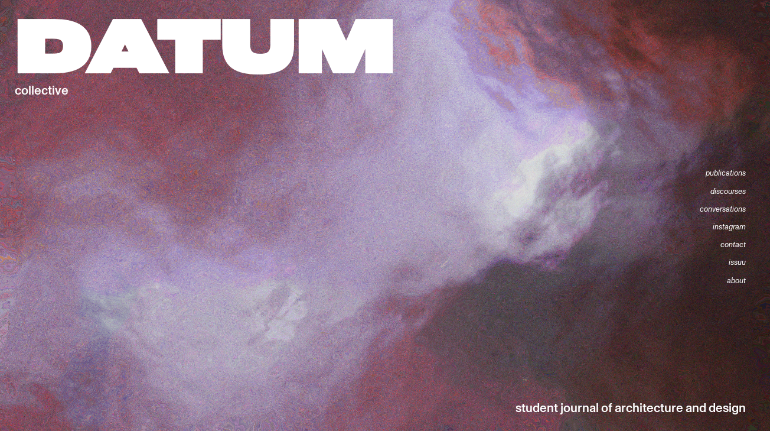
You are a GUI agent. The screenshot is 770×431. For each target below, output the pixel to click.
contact (733, 244)
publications (726, 173)
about (736, 281)
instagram (729, 227)
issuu (737, 262)
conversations (723, 209)
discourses (728, 191)
